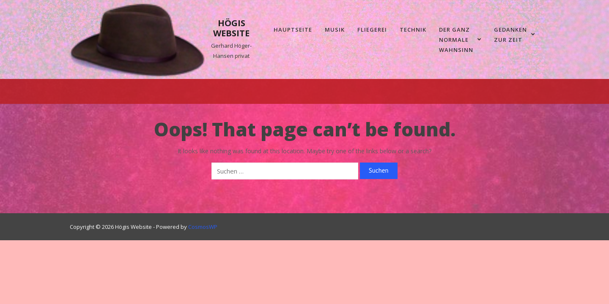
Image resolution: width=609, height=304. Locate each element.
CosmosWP (202, 227)
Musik (335, 29)
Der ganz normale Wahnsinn (460, 40)
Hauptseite (293, 29)
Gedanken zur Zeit (514, 34)
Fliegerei (372, 29)
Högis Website (231, 28)
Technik (413, 29)
